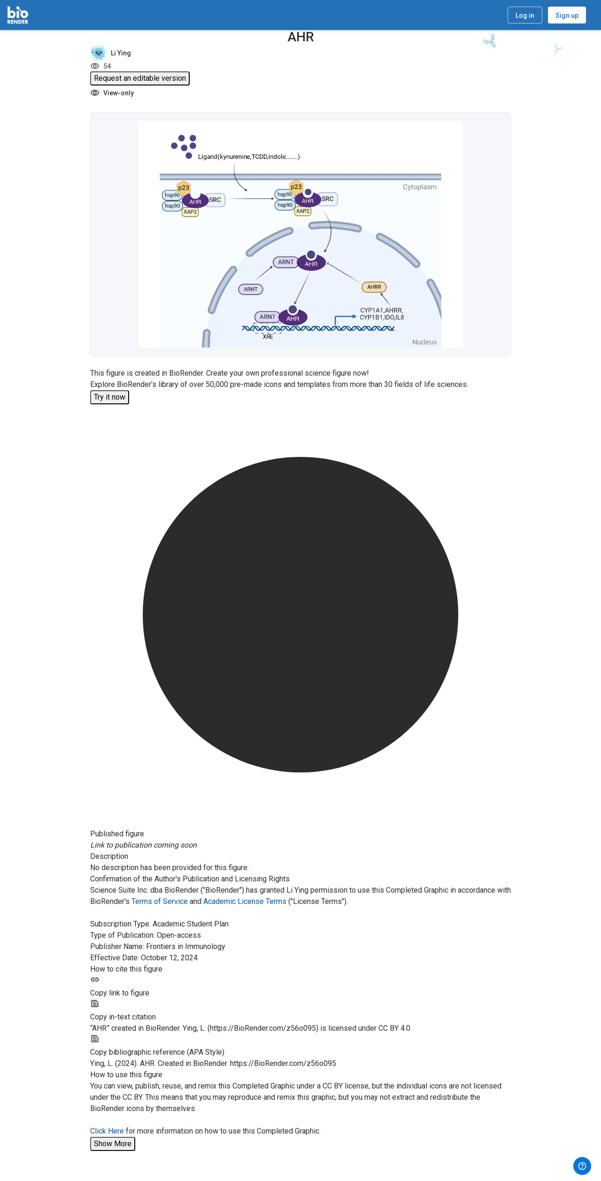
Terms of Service (159, 901)
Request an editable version (140, 78)
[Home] (18, 15)
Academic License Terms (244, 901)
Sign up (566, 15)
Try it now (109, 397)
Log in (525, 15)
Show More (112, 1143)
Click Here (107, 1131)
